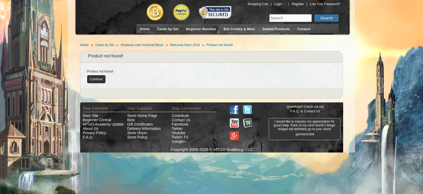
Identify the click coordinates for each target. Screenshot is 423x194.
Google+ (179, 141)
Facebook (180, 124)
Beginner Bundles (201, 29)
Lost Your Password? (325, 4)
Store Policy (137, 137)
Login (280, 4)
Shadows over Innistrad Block (142, 45)
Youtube (179, 133)
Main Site (90, 115)
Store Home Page (142, 115)
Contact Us (181, 120)
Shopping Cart (258, 4)
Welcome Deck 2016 (185, 45)
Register (298, 4)
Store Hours (137, 133)
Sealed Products (276, 29)
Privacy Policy (94, 133)
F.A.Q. (88, 137)
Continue (96, 79)
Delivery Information (144, 128)
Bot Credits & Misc (239, 29)
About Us (90, 128)
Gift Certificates (140, 124)
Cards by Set (167, 29)
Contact (303, 29)
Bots (131, 120)
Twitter (177, 128)
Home (144, 29)
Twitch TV (180, 137)
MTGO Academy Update (103, 124)
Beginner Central (97, 120)
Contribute (180, 115)
